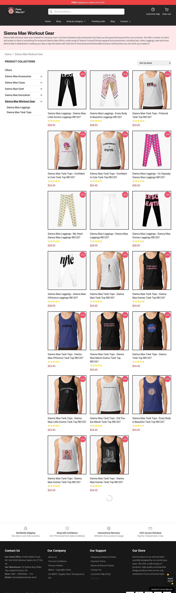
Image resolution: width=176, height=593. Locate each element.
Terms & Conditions (57, 561)
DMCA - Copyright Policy (59, 570)
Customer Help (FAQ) (101, 574)
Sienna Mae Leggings (18, 107)
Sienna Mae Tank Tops (19, 112)
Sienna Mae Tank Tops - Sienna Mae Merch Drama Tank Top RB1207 (107, 358)
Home (8, 54)
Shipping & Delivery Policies (103, 557)
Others (8, 70)
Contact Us (96, 570)
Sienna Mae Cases (15, 82)
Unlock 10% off (170, 580)
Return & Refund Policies (102, 565)
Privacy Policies (55, 565)
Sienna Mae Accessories (18, 76)
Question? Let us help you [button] (161, 589)
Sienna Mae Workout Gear (29, 54)
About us (52, 557)
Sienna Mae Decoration (17, 95)
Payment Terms (98, 561)
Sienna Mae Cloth (14, 88)
